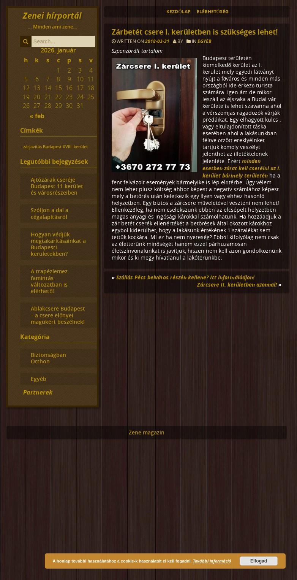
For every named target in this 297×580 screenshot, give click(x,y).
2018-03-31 (158, 41)
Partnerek (37, 392)
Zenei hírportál (52, 15)
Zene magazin (146, 432)
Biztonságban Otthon (48, 358)
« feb (37, 116)
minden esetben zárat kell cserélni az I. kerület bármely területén (241, 168)
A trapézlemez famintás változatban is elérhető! (49, 281)
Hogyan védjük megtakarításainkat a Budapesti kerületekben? (58, 244)
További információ (212, 561)
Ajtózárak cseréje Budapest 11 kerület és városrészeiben (57, 186)
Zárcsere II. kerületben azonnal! (237, 284)
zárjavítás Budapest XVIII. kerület (55, 146)
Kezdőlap (178, 11)
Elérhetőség (213, 11)
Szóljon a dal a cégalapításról (49, 213)
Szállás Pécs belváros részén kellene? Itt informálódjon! (185, 277)
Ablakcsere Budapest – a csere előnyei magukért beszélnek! (58, 315)
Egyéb (204, 41)
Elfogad (258, 561)
